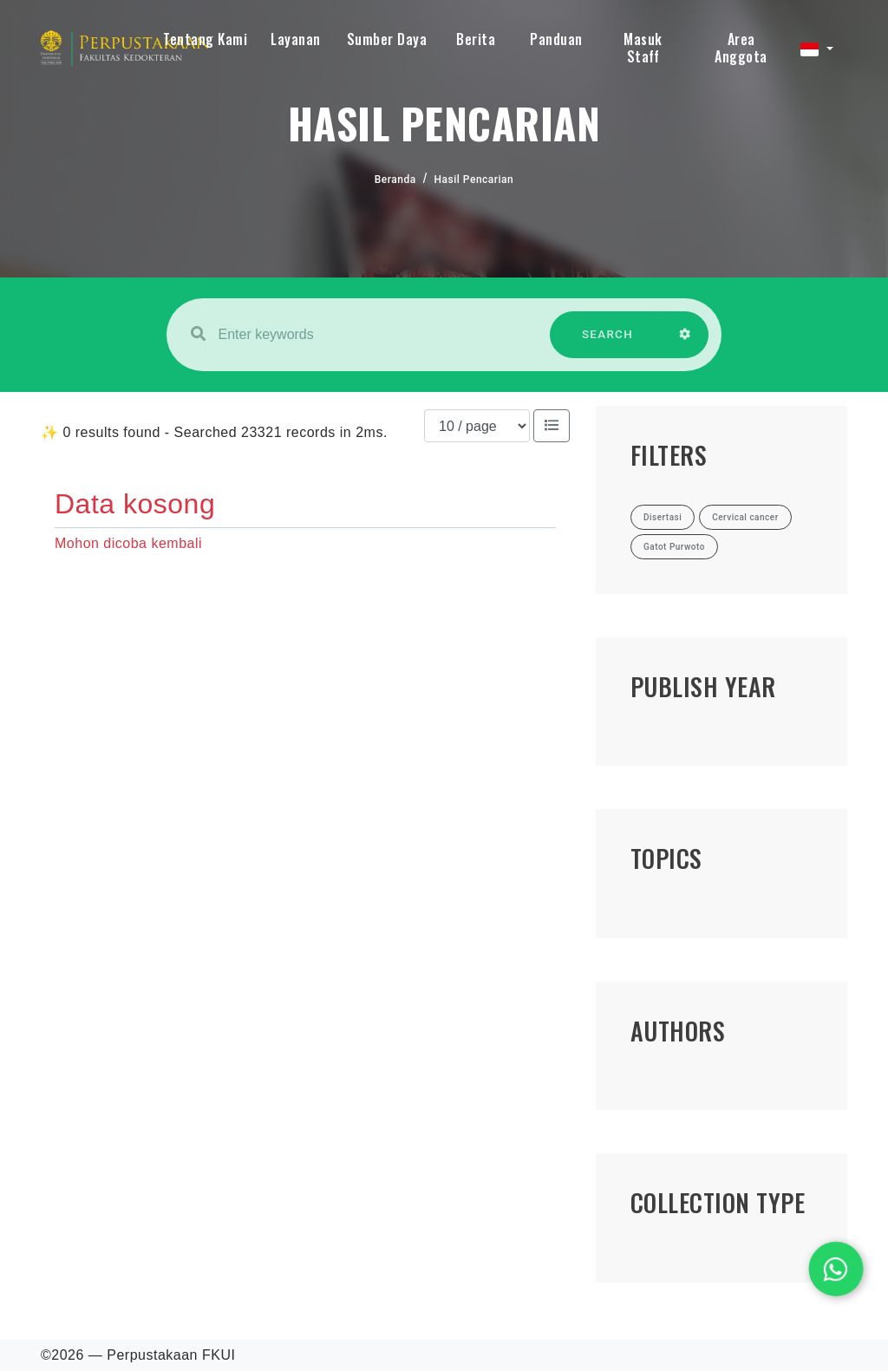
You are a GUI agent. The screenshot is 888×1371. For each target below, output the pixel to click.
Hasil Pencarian (474, 179)
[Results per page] (477, 425)
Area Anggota (741, 48)
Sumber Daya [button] (387, 39)
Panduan (556, 39)
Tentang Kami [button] (205, 39)
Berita (475, 39)
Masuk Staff (643, 48)
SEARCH (608, 343)
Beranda (395, 179)
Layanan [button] (296, 39)
